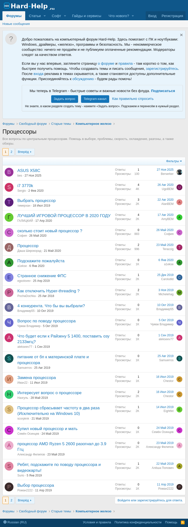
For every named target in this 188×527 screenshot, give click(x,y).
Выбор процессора (35, 485)
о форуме (106, 63)
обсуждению (83, 79)
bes (19, 175)
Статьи (35, 16)
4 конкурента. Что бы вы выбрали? (51, 306)
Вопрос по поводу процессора (46, 321)
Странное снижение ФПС (41, 276)
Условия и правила (97, 522)
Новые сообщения (16, 24)
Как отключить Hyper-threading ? (48, 291)
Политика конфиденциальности (138, 522)
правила (125, 63)
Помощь (171, 522)
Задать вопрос (64, 99)
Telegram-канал (95, 99)
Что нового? (118, 16)
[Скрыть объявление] (181, 35)
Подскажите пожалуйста (40, 261)
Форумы (14, 16)
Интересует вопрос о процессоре (49, 392)
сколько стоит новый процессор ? (49, 231)
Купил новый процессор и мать (47, 428)
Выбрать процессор (36, 200)
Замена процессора (36, 377)
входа (38, 74)
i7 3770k (25, 185)
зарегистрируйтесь (162, 68)
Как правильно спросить (132, 98)
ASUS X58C (28, 170)
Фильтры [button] (172, 161)
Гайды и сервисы (86, 16)
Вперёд (23, 152)
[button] (44, 15)
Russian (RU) (15, 522)
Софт (56, 16)
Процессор (27, 245)
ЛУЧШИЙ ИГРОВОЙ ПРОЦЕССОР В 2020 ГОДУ (64, 215)
